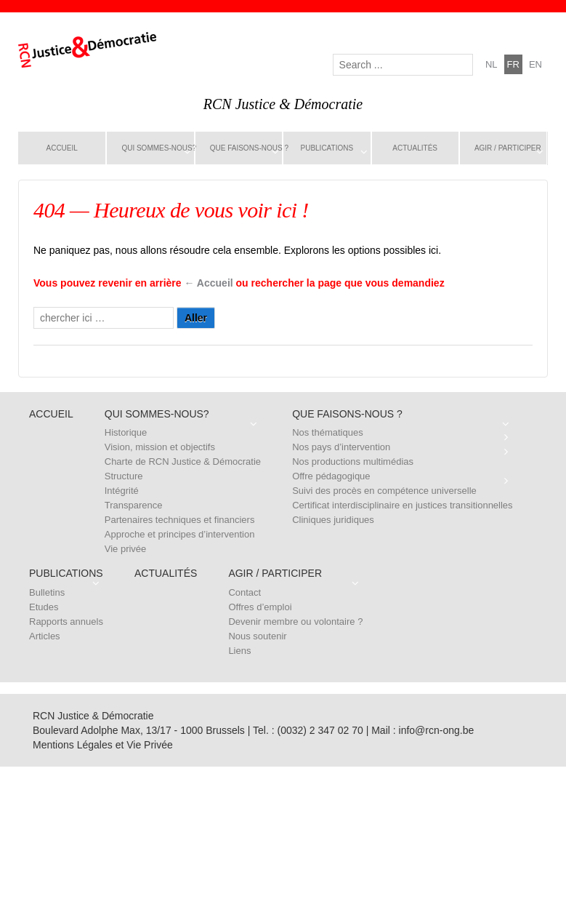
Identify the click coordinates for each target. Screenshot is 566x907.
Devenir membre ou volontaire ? (295, 621)
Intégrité (122, 490)
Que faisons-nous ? (246, 148)
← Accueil (209, 283)
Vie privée (126, 548)
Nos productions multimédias (352, 461)
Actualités (414, 148)
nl (491, 64)
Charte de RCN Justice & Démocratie (183, 461)
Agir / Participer (507, 148)
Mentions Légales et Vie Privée (103, 745)
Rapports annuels (66, 621)
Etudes (43, 607)
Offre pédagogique (331, 476)
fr (513, 64)
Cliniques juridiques (333, 519)
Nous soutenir (257, 636)
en (535, 64)
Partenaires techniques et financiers (180, 519)
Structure (124, 476)
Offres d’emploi (259, 607)
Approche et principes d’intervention (180, 534)
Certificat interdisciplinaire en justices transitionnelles (402, 505)
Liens (239, 650)
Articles (44, 636)
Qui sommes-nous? (157, 148)
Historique (126, 432)
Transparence (134, 505)
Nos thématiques (327, 432)
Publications (327, 148)
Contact (244, 592)
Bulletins (47, 592)
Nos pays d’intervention (341, 446)
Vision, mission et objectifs (160, 446)
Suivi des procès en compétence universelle (384, 490)
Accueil (62, 148)
